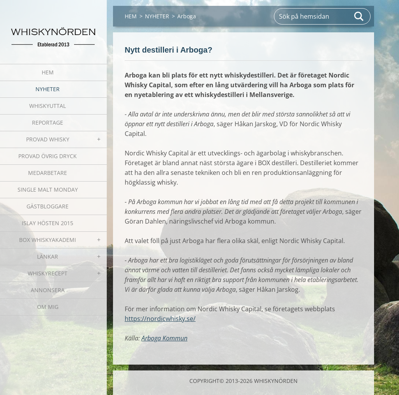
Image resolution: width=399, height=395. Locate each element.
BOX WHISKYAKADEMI (47, 239)
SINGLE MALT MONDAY (48, 189)
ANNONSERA (48, 290)
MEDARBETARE (47, 172)
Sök (359, 16)
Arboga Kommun (164, 338)
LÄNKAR (47, 256)
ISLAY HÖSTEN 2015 (47, 223)
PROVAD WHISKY (47, 139)
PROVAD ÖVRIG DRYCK (47, 156)
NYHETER (47, 89)
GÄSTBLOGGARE (47, 206)
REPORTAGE (47, 122)
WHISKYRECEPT (47, 273)
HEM (48, 72)
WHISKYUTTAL (47, 105)
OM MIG (47, 306)
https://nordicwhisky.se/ (160, 318)
